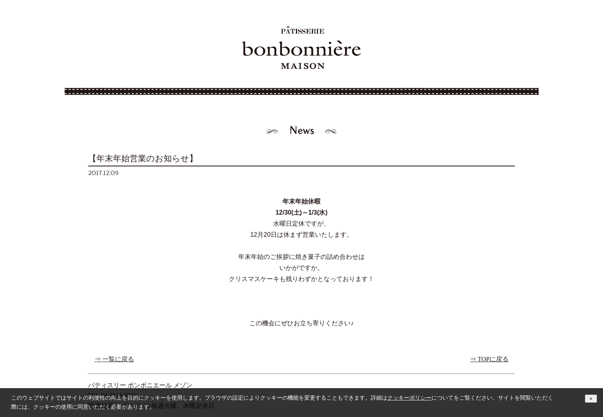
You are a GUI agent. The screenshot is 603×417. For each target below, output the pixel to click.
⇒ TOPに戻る (489, 359)
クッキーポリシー (409, 398)
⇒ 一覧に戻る (114, 359)
